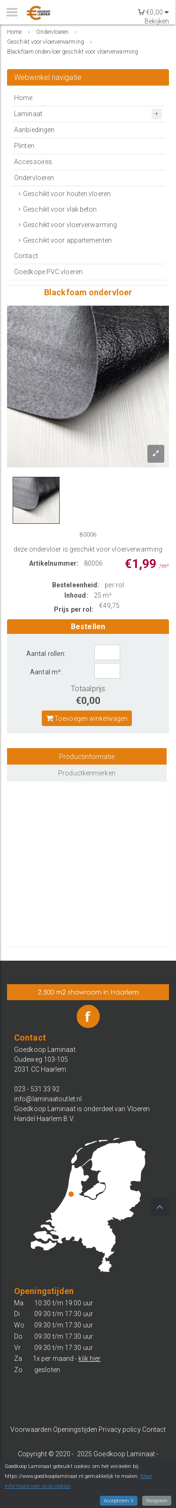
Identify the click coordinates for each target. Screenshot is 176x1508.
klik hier (89, 1358)
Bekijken (157, 21)
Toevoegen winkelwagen (87, 718)
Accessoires (33, 162)
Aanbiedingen (34, 130)
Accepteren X (119, 1501)
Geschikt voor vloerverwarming (70, 225)
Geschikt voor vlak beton (60, 209)
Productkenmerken (86, 773)
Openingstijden (75, 1429)
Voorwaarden (31, 1429)
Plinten (24, 146)
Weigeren (157, 1501)
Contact (26, 256)
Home (23, 98)
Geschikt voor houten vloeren (67, 193)
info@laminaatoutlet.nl (48, 1099)
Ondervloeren (34, 178)
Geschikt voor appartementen (67, 240)
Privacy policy (119, 1429)
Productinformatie (87, 756)
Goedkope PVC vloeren (48, 272)
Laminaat (28, 114)
